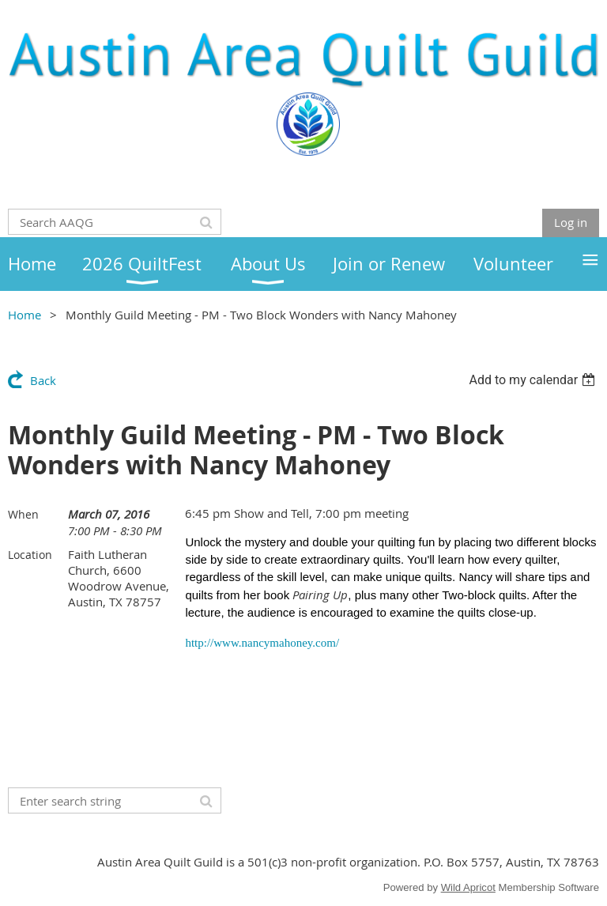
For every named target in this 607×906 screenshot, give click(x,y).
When (23, 514)
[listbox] (534, 380)
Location (30, 554)
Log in (570, 222)
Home (24, 315)
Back (43, 380)
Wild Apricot (468, 887)
